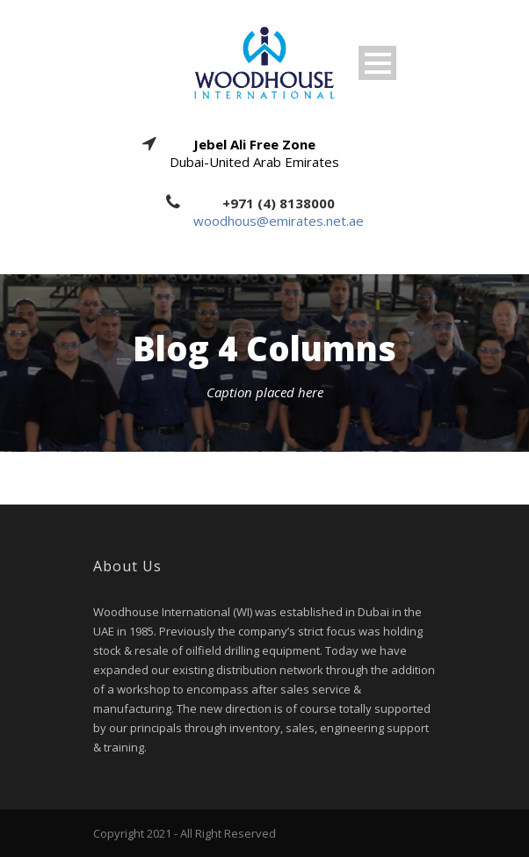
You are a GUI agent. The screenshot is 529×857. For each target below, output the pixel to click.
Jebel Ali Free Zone (254, 144)
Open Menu (377, 63)
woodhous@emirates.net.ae (278, 220)
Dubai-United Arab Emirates (254, 162)
